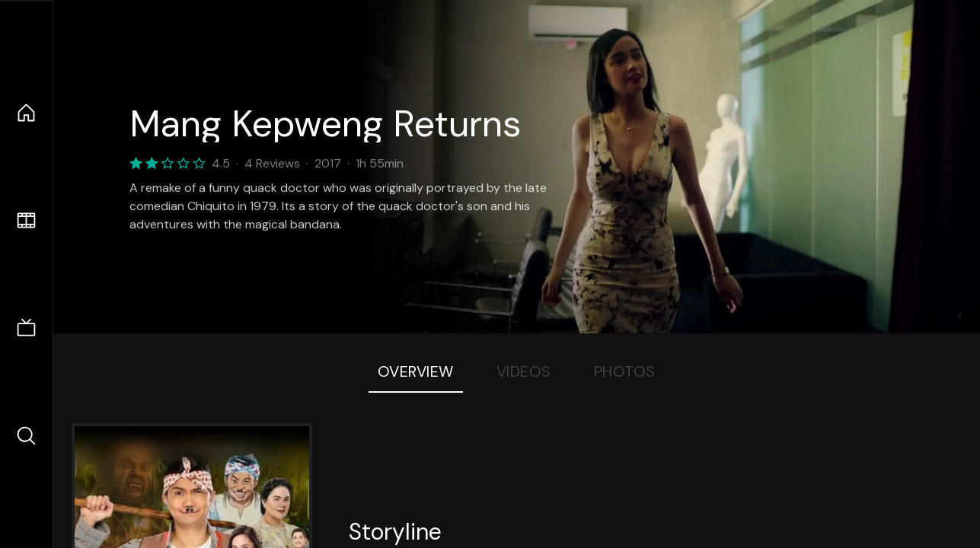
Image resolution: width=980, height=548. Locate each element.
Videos (523, 371)
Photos (625, 371)
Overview (416, 371)
